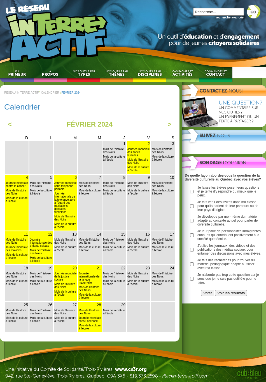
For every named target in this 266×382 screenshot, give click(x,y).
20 (74, 268)
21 (99, 268)
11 (26, 234)
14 (99, 234)
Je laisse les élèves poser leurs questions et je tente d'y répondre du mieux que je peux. (228, 191)
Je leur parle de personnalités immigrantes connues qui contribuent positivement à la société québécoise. (229, 235)
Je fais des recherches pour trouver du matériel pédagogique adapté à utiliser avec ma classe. (226, 264)
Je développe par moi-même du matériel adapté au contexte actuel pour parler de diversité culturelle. (227, 220)
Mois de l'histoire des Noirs (113, 151)
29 (123, 305)
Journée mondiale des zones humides (138, 152)
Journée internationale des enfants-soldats (41, 242)
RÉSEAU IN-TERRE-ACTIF (21, 92)
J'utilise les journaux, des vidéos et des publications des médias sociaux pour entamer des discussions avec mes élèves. (229, 249)
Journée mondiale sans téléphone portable (65, 186)
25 (26, 305)
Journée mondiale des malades (17, 249)
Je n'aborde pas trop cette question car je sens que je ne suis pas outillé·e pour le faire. (228, 278)
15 (123, 234)
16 (147, 234)
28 (99, 305)
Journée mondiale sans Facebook (90, 319)
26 (50, 305)
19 (50, 268)
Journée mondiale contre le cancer (17, 184)
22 (123, 268)
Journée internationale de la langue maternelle (89, 278)
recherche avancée (230, 17)
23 (147, 268)
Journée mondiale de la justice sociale (65, 276)
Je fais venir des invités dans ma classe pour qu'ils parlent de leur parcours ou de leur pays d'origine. (227, 206)
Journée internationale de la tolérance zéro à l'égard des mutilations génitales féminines (64, 202)
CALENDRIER (50, 92)
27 (74, 305)
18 (26, 268)
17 (172, 234)
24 (172, 268)
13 (74, 234)
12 (50, 234)
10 (172, 177)
